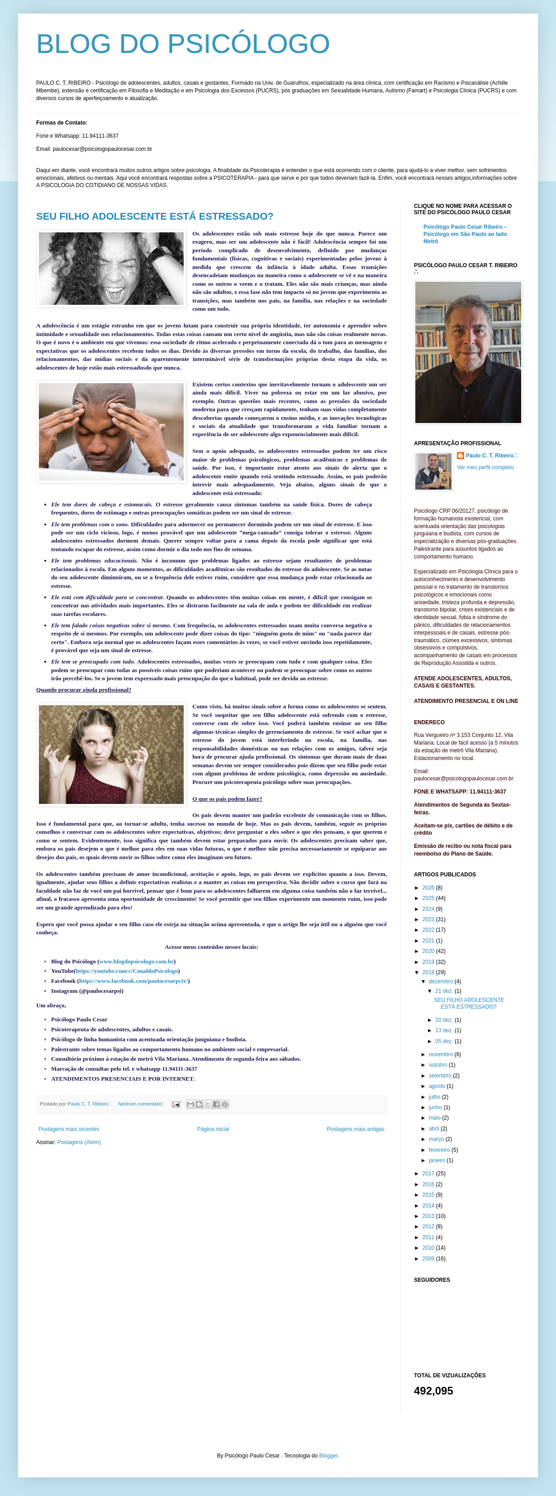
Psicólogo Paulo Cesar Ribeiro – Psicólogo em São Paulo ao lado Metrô (465, 234)
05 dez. (445, 1041)
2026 (429, 888)
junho (436, 1107)
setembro (441, 1076)
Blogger (328, 1456)
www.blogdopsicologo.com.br (137, 961)
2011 (429, 1237)
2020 (429, 951)
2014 (429, 1206)
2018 (429, 972)
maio (435, 1118)
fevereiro (440, 1150)
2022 (429, 930)
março (437, 1139)
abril (435, 1129)
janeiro (438, 1160)
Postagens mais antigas (356, 1129)
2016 (429, 1184)
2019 (429, 962)
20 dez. (445, 1020)
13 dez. (445, 1030)
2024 (429, 909)
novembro (442, 1054)
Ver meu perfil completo (485, 467)
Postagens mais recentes (69, 1129)
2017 (429, 1173)
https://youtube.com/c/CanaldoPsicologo (127, 970)
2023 (429, 919)
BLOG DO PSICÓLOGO (183, 44)
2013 (429, 1216)
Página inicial (213, 1129)
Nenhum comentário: (141, 1103)
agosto (438, 1086)
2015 (429, 1195)
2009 (429, 1258)
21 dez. (445, 991)
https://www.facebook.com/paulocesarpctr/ (133, 980)
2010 (429, 1248)
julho (435, 1097)
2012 (429, 1226)
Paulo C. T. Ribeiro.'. (492, 455)
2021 (429, 941)
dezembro (442, 981)
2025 (429, 898)
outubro (439, 1065)
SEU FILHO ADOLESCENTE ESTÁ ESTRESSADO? (155, 216)
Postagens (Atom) (79, 1142)
